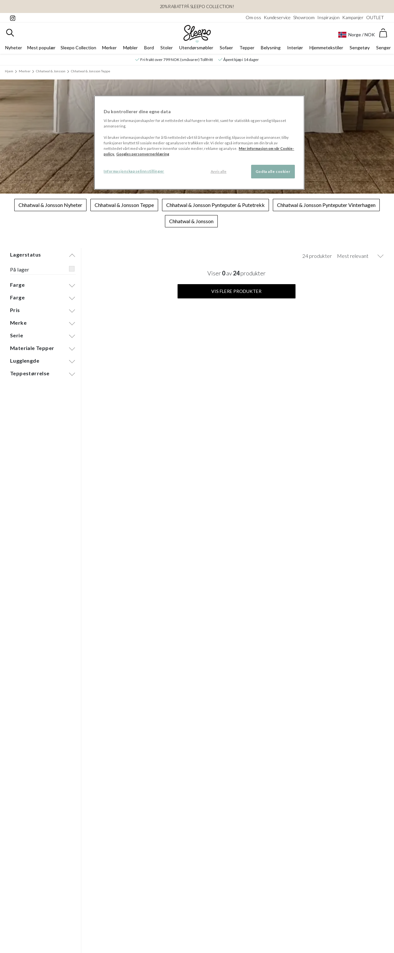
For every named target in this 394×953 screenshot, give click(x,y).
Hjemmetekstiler (326, 47)
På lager (19, 269)
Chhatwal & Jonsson (50, 71)
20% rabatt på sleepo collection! (197, 6)
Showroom (304, 17)
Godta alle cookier (273, 171)
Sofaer (226, 47)
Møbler (130, 47)
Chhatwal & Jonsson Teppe (90, 71)
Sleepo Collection (78, 47)
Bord (149, 47)
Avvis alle (218, 171)
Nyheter (13, 47)
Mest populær (41, 47)
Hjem (9, 71)
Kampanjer (353, 17)
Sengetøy (360, 47)
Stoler (166, 47)
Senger (383, 47)
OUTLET (375, 17)
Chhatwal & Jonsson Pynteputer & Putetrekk (215, 205)
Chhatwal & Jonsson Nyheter (50, 205)
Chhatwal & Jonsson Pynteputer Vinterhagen (326, 205)
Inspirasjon (328, 17)
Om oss (253, 17)
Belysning (271, 47)
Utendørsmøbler (196, 47)
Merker (109, 47)
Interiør (295, 47)
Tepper (246, 47)
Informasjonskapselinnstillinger (134, 171)
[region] (199, 142)
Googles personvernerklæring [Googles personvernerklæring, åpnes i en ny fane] (142, 154)
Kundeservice (277, 17)
